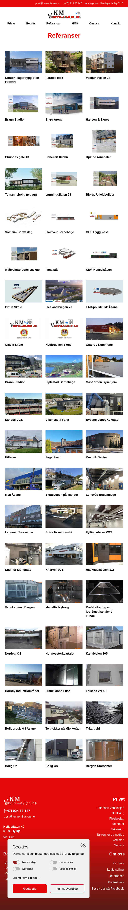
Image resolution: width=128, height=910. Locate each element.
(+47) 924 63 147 (73, 3)
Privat (11, 23)
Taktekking (117, 813)
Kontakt (115, 23)
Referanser (53, 23)
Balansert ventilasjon (110, 808)
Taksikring (117, 829)
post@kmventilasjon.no (48, 3)
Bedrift (30, 23)
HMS (75, 23)
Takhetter (118, 824)
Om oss (94, 23)
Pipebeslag (116, 818)
